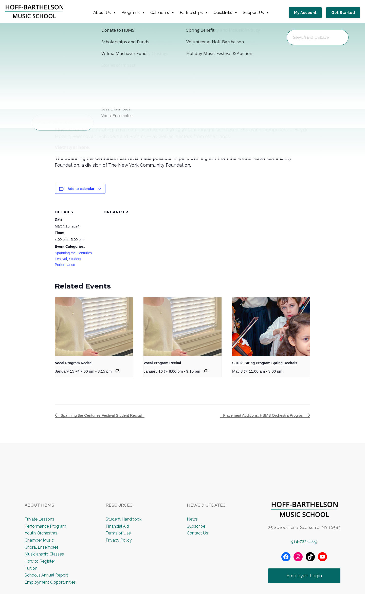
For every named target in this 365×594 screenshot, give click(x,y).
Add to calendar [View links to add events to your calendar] (81, 189)
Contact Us (198, 533)
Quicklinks (227, 13)
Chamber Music (40, 540)
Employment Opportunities (51, 582)
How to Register (41, 561)
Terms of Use (119, 533)
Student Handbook (124, 519)
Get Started (343, 12)
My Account (308, 12)
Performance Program (46, 526)
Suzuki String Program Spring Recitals (264, 363)
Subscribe (196, 526)
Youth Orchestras (41, 533)
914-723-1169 (304, 541)
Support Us (257, 13)
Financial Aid (117, 526)
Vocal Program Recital (74, 363)
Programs (135, 13)
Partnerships (195, 13)
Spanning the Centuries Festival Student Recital (103, 415)
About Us (106, 13)
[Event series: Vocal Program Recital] (117, 370)
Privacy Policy (119, 540)
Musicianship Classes (45, 554)
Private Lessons (40, 519)
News (192, 519)
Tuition (31, 568)
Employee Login (304, 576)
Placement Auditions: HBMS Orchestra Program (261, 415)
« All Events (66, 39)
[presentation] (94, 326)
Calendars (164, 13)
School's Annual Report (47, 575)
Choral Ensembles (42, 547)
